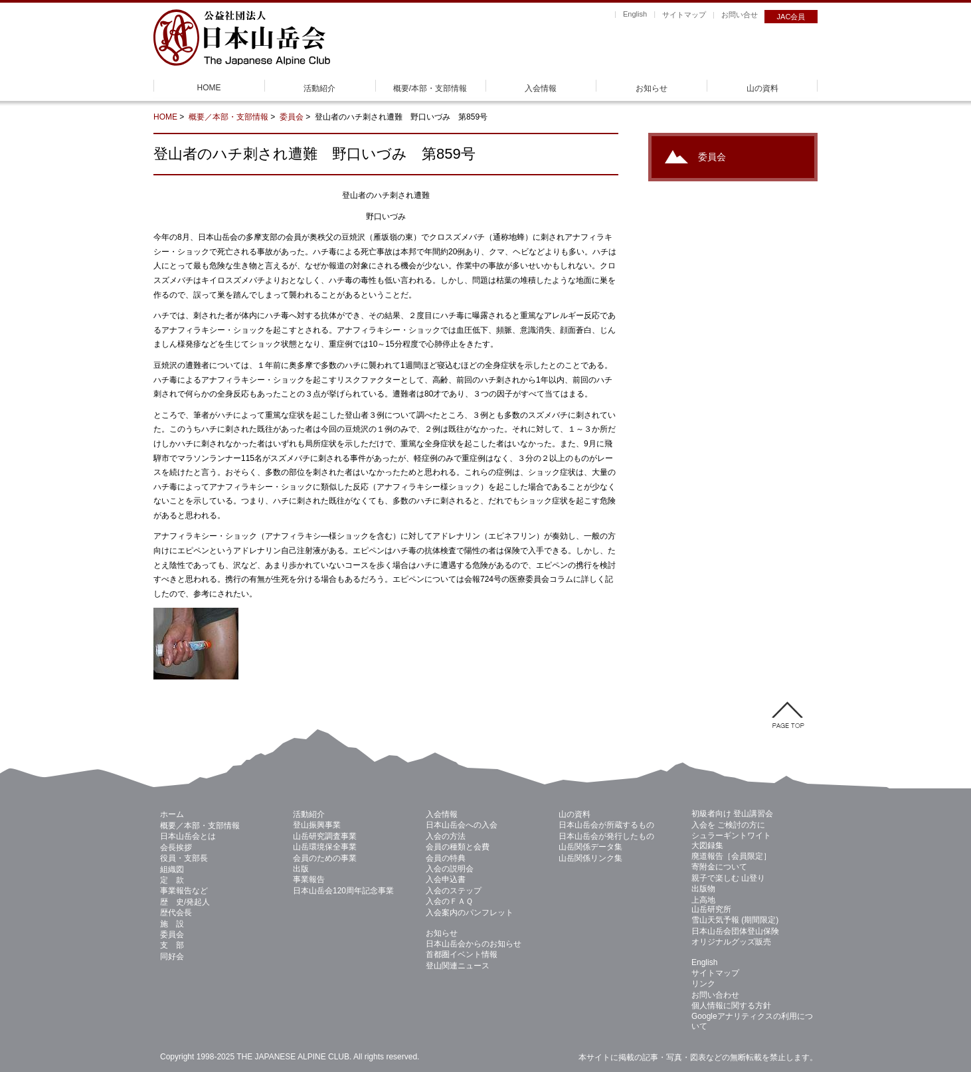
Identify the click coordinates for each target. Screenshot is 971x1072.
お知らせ (651, 88)
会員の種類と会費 (457, 846)
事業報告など (184, 890)
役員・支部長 (184, 858)
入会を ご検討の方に (728, 825)
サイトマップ (684, 15)
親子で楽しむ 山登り (728, 878)
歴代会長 (176, 912)
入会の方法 (446, 836)
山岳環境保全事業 (325, 846)
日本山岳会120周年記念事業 (343, 890)
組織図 (172, 869)
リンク (703, 983)
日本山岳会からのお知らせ (473, 943)
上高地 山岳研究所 (711, 904)
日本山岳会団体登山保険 (735, 931)
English (635, 14)
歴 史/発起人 (185, 902)
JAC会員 (791, 17)
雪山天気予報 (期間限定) (734, 920)
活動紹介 (319, 88)
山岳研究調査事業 (325, 836)
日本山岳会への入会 (461, 825)
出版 (301, 868)
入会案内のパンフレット (469, 912)
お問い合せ (739, 15)
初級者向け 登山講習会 (732, 813)
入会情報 (541, 88)
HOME (209, 87)
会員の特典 (446, 858)
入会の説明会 (450, 868)
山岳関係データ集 (590, 846)
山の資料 (762, 88)
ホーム (172, 814)
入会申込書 (446, 879)
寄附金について (719, 866)
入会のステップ (454, 890)
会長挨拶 (176, 847)
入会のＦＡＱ (449, 901)
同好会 (172, 956)
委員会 (292, 117)
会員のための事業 (325, 858)
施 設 (172, 924)
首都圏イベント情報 (461, 954)
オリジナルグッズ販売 (731, 941)
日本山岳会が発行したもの (606, 836)
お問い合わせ (715, 995)
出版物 (703, 888)
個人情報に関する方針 (731, 1005)
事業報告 (309, 879)
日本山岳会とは (188, 836)
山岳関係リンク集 (590, 858)
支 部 (172, 945)
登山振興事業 (317, 825)
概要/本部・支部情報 (430, 88)
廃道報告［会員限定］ (731, 856)
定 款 (172, 880)
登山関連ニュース (457, 965)
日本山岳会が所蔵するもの (606, 825)
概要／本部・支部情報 (228, 117)
